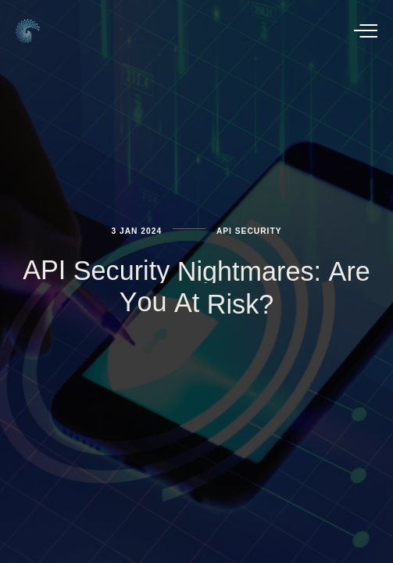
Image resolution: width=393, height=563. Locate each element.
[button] (365, 31)
